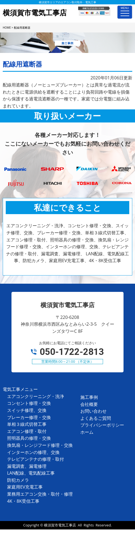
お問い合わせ (93, 411)
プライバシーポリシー (102, 425)
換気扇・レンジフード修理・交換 (40, 445)
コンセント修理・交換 (29, 403)
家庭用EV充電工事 (25, 487)
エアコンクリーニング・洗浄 (35, 396)
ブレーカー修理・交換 (29, 417)
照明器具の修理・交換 (29, 438)
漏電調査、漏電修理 (26, 466)
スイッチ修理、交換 (26, 410)
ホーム (86, 432)
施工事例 (89, 397)
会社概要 (89, 404)
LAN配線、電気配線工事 (31, 473)
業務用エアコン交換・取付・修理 (40, 494)
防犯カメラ (18, 480)
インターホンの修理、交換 (33, 452)
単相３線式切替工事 (26, 424)
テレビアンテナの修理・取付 (35, 459)
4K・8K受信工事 (23, 501)
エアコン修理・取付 (26, 431)
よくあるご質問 (95, 418)
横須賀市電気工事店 (60, 525)
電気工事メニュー (20, 389)
